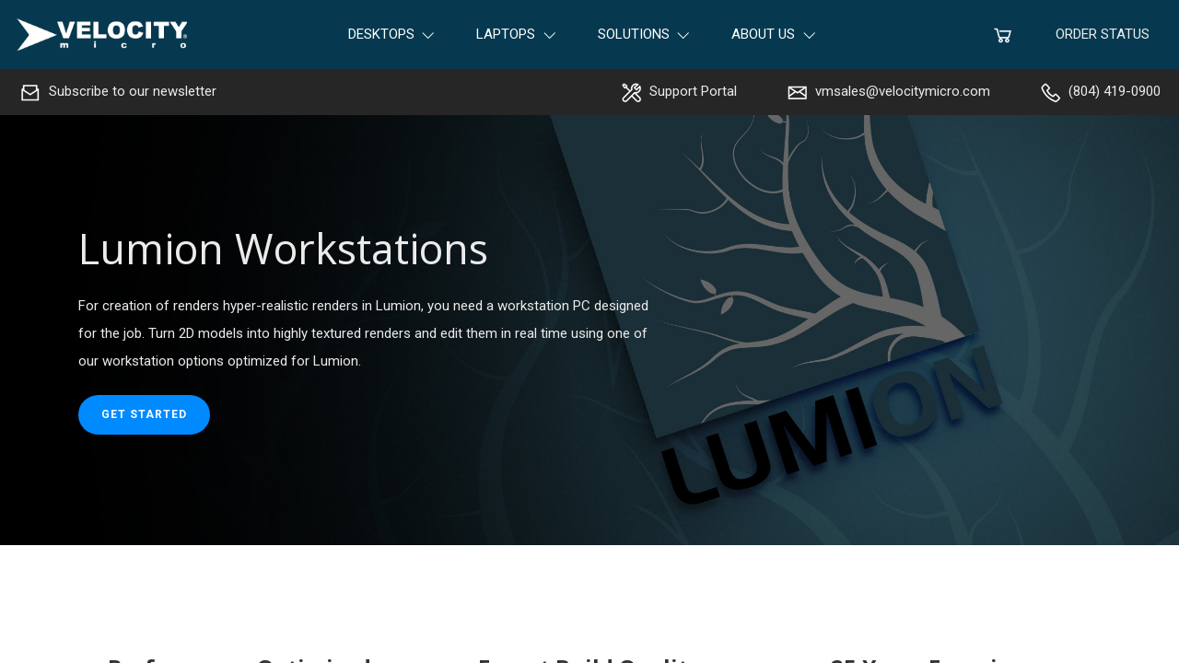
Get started (144, 414)
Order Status (1103, 34)
